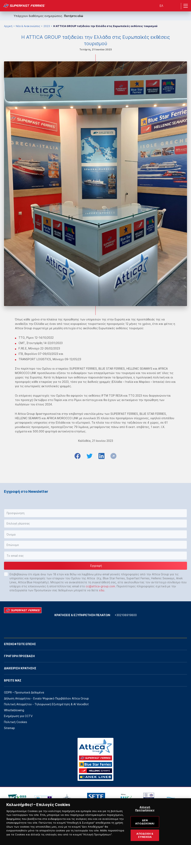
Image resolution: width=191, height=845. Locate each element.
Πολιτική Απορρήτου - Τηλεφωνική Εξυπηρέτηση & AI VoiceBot (46, 704)
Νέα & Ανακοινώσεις (28, 26)
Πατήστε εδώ (73, 16)
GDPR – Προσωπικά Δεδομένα (24, 692)
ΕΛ (161, 5)
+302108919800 (126, 615)
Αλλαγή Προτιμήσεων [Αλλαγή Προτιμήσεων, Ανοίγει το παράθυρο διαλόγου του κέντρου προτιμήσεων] (144, 813)
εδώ (101, 590)
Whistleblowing (14, 710)
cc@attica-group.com (100, 586)
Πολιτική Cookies (15, 722)
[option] (17, 799)
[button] (95, 513)
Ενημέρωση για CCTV (18, 716)
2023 (46, 26)
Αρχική (8, 26)
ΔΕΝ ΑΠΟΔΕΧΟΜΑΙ (144, 827)
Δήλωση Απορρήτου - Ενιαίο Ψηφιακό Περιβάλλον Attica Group (46, 698)
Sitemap (9, 728)
